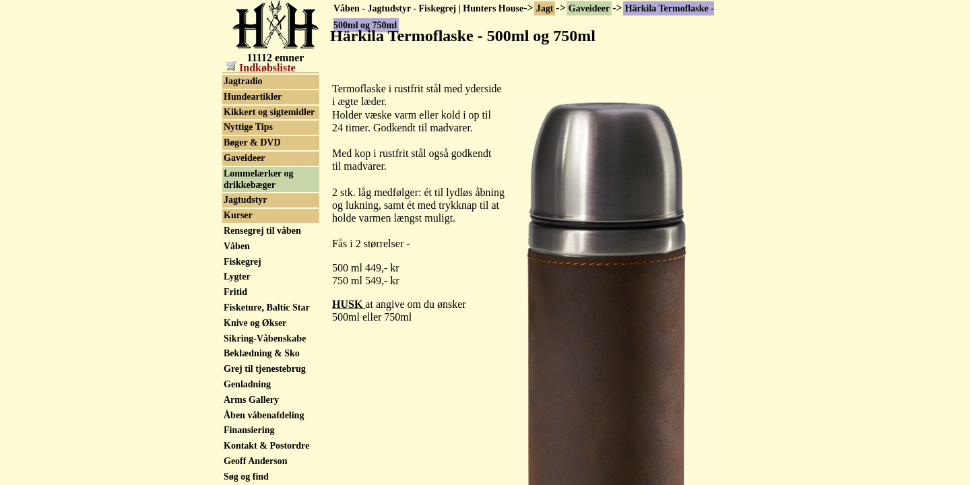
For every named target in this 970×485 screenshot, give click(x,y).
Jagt (545, 8)
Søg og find (246, 477)
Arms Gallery (251, 400)
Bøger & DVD (252, 142)
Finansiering (249, 430)
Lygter (237, 276)
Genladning (247, 384)
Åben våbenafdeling (264, 415)
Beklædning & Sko (262, 353)
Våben (237, 246)
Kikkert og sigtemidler (269, 112)
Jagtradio (243, 81)
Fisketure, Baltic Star (267, 307)
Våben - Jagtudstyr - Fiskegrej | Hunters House (428, 8)
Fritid (235, 292)
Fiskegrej (242, 262)
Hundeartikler (253, 97)
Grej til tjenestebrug (265, 369)
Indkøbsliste (261, 67)
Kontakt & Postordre (266, 446)
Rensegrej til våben (262, 231)
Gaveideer (589, 8)
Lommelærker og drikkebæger (259, 179)
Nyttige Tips (248, 127)
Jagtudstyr (245, 200)
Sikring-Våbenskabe (265, 338)
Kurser (238, 215)
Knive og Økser (255, 323)
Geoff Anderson (256, 461)
